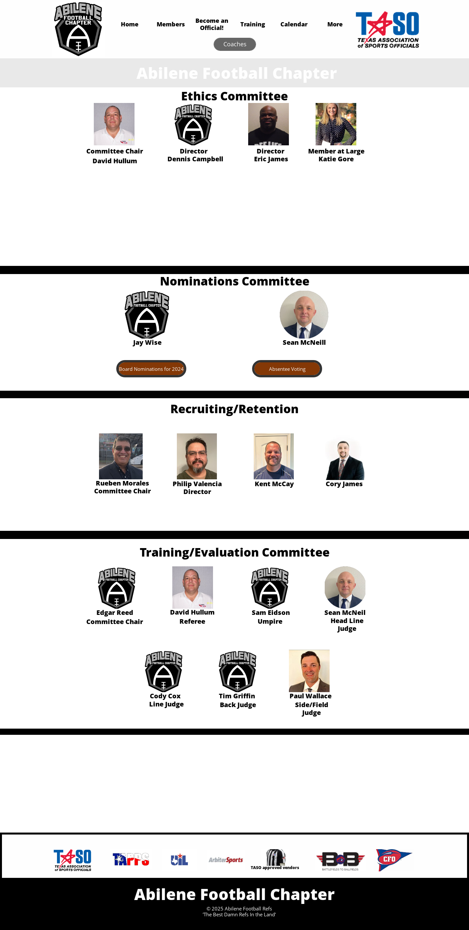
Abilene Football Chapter (236, 72)
